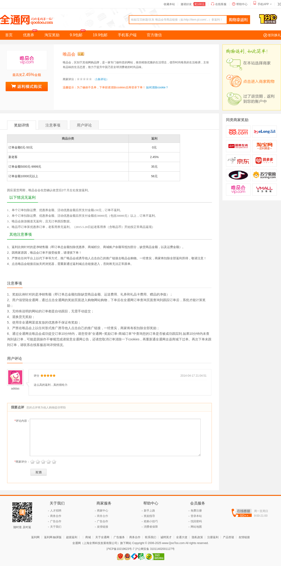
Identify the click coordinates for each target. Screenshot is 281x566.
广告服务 (119, 537)
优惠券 (31, 33)
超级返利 (71, 537)
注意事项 (52, 125)
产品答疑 (228, 537)
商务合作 (55, 516)
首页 (9, 35)
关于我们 (55, 526)
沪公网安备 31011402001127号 (155, 549)
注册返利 (212, 537)
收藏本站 (169, 4)
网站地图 (196, 526)
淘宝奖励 (51, 35)
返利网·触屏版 (53, 537)
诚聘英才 (166, 537)
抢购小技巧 (151, 521)
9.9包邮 (79, 33)
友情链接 (102, 526)
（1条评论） (101, 79)
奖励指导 (149, 516)
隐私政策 (197, 537)
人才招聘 (55, 510)
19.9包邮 (100, 35)
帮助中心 (242, 4)
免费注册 (196, 510)
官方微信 (154, 35)
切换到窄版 (279, 4)
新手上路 (149, 510)
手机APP (263, 4)
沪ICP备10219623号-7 (120, 549)
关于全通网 (102, 537)
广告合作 (55, 521)
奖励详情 (21, 125)
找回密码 (196, 521)
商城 (88, 537)
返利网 (35, 537)
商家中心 (102, 510)
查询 (238, 20)
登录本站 (196, 516)
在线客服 (220, 4)
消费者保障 (151, 526)
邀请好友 (193, 4)
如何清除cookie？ (157, 87)
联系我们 (150, 537)
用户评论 (84, 125)
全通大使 (181, 537)
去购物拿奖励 (27, 86)
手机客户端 (127, 35)
